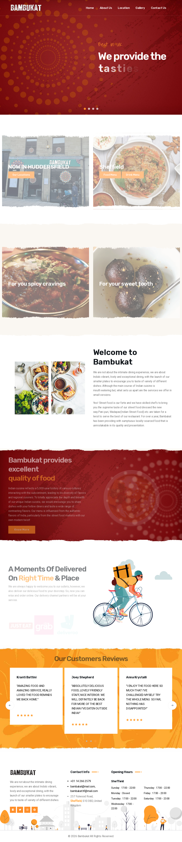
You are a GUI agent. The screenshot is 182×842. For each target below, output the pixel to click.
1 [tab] (85, 109)
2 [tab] (89, 109)
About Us (106, 8)
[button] (10, 705)
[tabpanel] (91, 57)
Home (90, 8)
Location (124, 8)
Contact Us (158, 8)
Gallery (140, 8)
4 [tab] (97, 109)
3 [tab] (93, 109)
